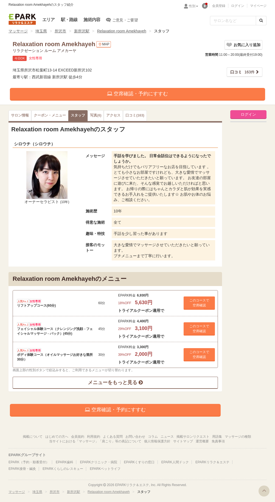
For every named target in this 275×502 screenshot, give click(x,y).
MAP (103, 44)
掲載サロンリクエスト (192, 437)
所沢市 (60, 31)
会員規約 (77, 437)
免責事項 (218, 441)
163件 (242, 72)
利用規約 (93, 437)
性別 (193, 6)
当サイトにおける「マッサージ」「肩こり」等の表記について (95, 441)
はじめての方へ (56, 437)
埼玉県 (41, 31)
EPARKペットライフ (105, 469)
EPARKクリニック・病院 (98, 462)
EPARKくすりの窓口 (139, 462)
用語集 (217, 437)
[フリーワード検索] (233, 20)
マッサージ (18, 31)
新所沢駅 (81, 31)
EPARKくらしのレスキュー (63, 469)
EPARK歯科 (64, 462)
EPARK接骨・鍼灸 (22, 469)
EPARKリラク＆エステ (22, 19)
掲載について (33, 437)
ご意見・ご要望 (122, 20)
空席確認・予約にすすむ (137, 93)
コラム (153, 437)
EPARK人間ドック (175, 462)
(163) (134, 115)
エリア (48, 19)
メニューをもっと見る (115, 382)
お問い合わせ (135, 437)
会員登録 (218, 6)
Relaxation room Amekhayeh (121, 31)
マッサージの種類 (238, 437)
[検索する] (261, 20)
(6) (95, 115)
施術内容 (91, 19)
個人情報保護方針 (157, 441)
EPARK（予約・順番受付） (29, 462)
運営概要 (202, 441)
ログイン (237, 6)
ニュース (167, 437)
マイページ (258, 6)
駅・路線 (69, 19)
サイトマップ (183, 441)
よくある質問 (113, 437)
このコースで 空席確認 (199, 302)
